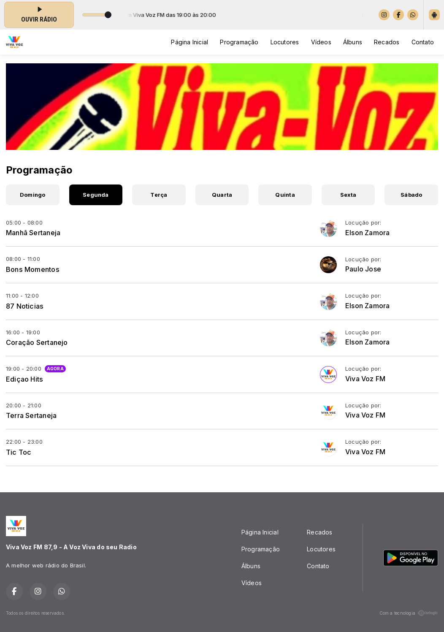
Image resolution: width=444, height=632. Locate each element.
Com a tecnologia (408, 613)
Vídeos (321, 42)
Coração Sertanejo (37, 342)
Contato (423, 42)
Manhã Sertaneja (33, 232)
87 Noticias (24, 306)
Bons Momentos (33, 269)
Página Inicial (189, 42)
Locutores (285, 42)
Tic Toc (18, 452)
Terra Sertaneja (31, 415)
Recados (386, 42)
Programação (239, 42)
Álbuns (352, 42)
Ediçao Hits (24, 379)
